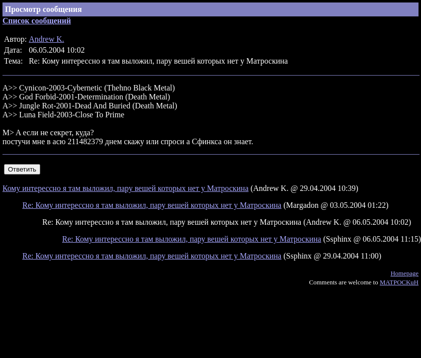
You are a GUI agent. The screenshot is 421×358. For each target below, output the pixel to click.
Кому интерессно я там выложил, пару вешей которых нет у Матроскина (125, 188)
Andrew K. (46, 39)
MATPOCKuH (399, 282)
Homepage (405, 273)
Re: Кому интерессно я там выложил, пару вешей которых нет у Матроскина (151, 205)
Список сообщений (36, 20)
